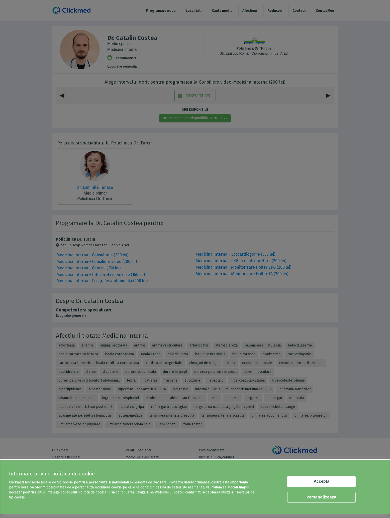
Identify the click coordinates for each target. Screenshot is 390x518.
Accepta (321, 481)
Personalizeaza (321, 497)
